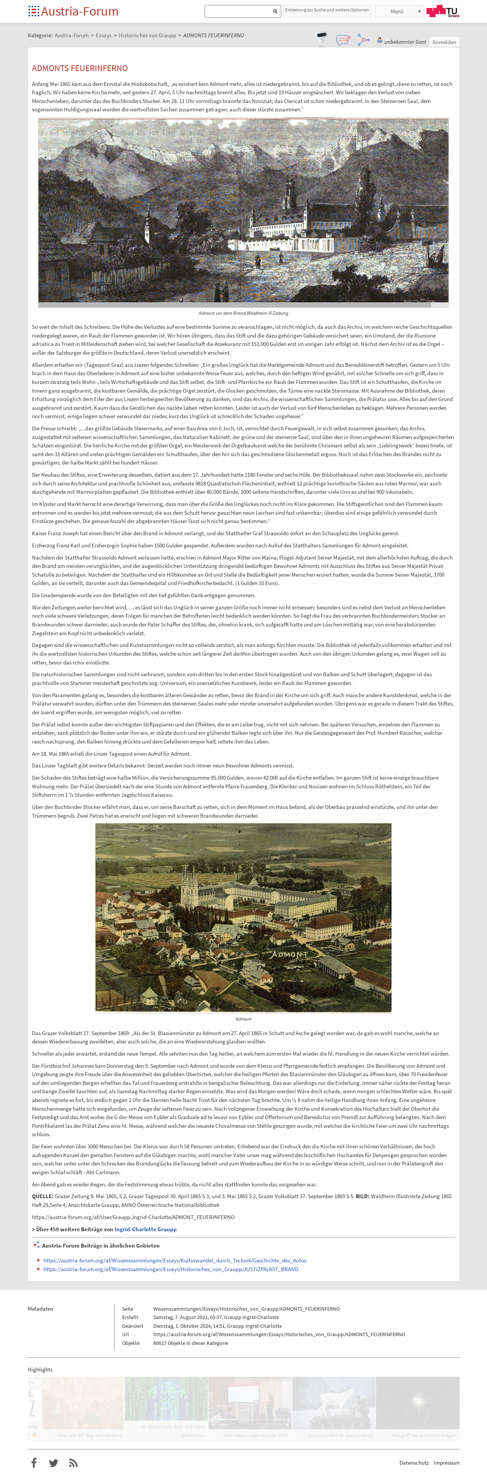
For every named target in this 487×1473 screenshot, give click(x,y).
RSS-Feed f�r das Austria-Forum (73, 1463)
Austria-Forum (80, 11)
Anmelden (444, 42)
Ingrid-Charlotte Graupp (146, 1229)
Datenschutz (414, 1462)
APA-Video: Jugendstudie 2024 (256, 1435)
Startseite (34, 11)
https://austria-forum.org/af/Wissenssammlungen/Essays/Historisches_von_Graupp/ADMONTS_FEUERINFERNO (279, 1334)
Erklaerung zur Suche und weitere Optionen (327, 10)
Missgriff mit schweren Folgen (424, 1435)
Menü (397, 11)
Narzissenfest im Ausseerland (340, 1435)
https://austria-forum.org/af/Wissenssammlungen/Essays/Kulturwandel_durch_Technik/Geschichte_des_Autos (174, 1260)
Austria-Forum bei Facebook (34, 1463)
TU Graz (443, 11)
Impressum (447, 1462)
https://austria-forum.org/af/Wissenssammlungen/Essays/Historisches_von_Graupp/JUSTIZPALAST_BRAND (170, 1269)
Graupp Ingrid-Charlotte (251, 1317)
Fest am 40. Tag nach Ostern (90, 1435)
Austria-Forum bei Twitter (54, 1463)
